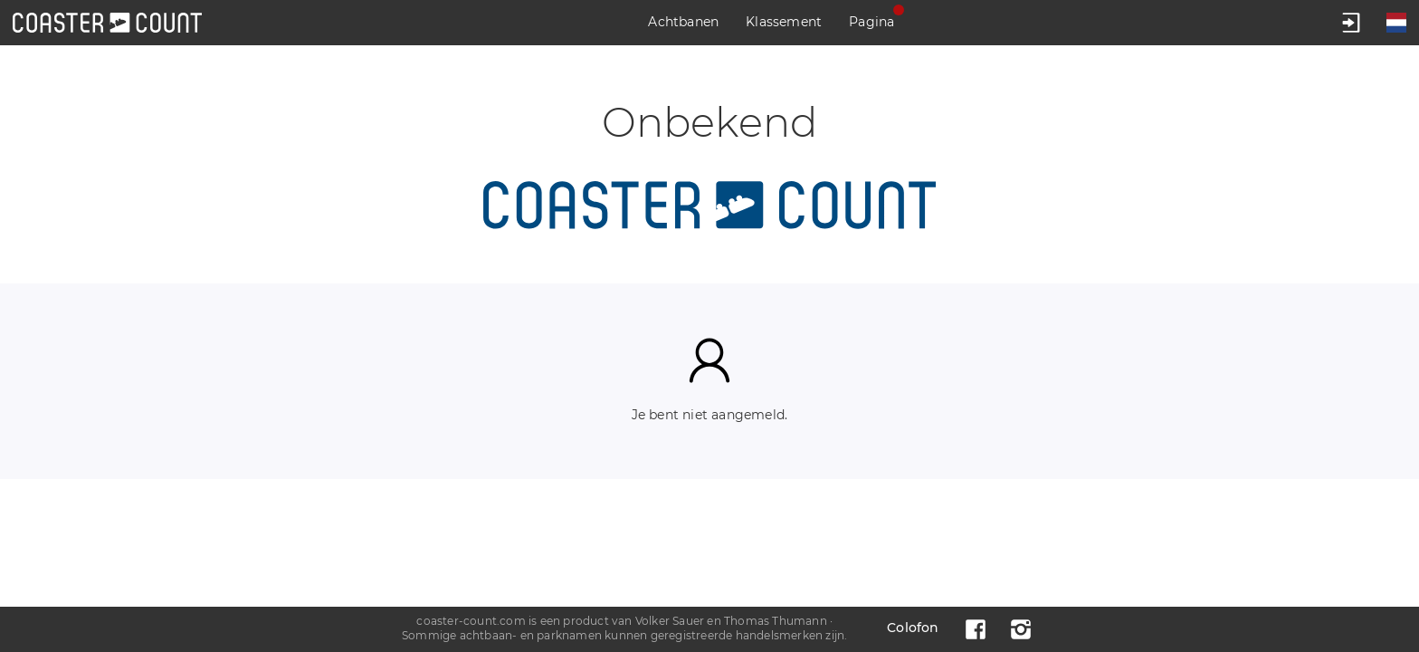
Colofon (912, 627)
